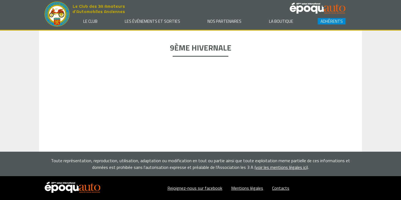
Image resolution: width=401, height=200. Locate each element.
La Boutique (281, 21)
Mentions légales (247, 188)
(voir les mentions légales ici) (281, 167)
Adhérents (332, 21)
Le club (90, 21)
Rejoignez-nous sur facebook (194, 188)
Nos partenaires (224, 21)
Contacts (280, 188)
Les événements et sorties (152, 21)
